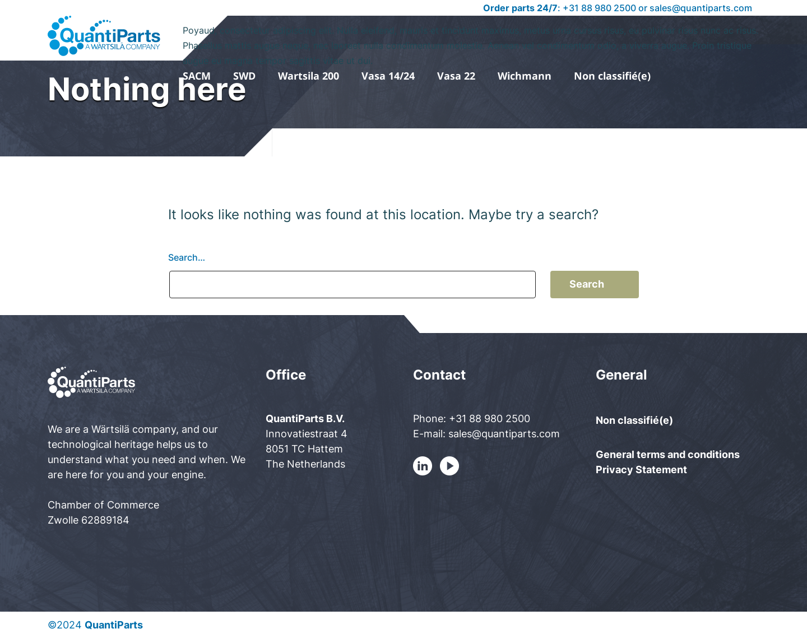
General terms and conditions (668, 454)
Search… (186, 257)
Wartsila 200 (308, 75)
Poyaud (471, 38)
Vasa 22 (456, 75)
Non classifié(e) (612, 75)
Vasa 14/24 (388, 75)
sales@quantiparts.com (701, 7)
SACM (197, 75)
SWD (244, 75)
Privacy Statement (641, 469)
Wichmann (524, 75)
